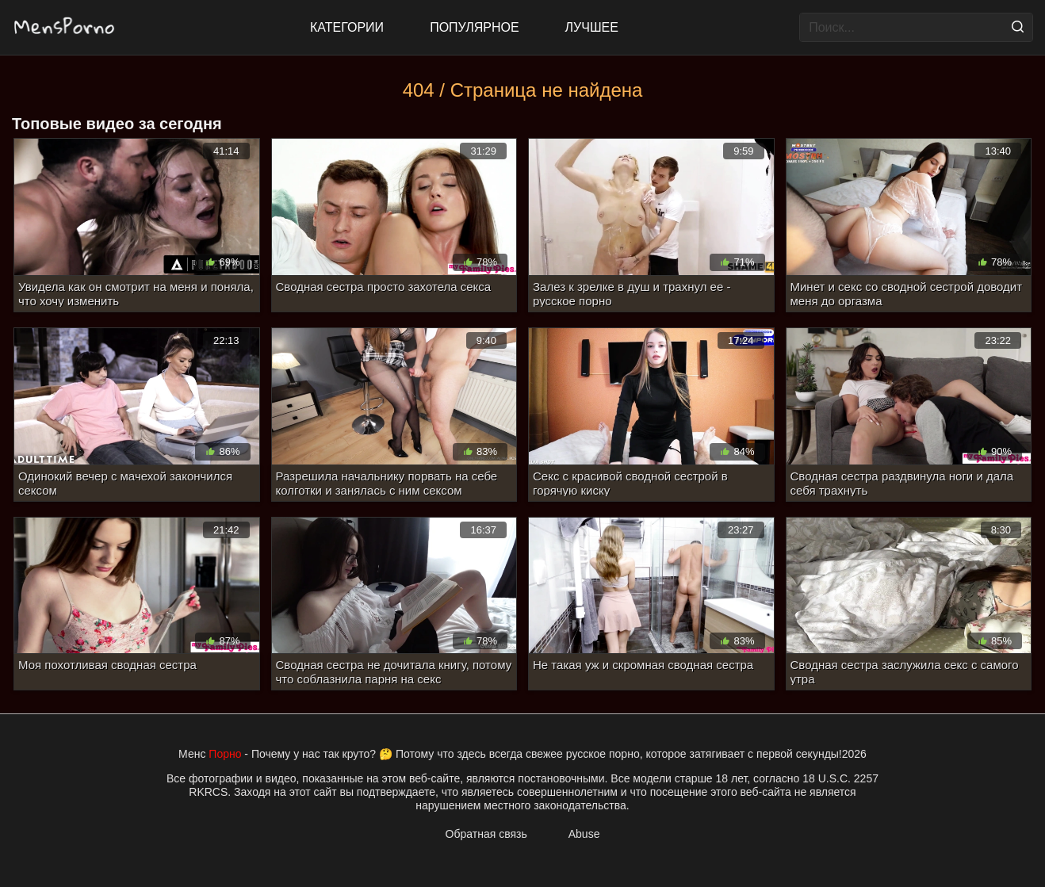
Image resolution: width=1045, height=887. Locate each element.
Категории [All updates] (347, 27)
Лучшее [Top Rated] (591, 27)
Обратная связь (486, 834)
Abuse (584, 834)
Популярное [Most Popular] (474, 27)
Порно (225, 753)
